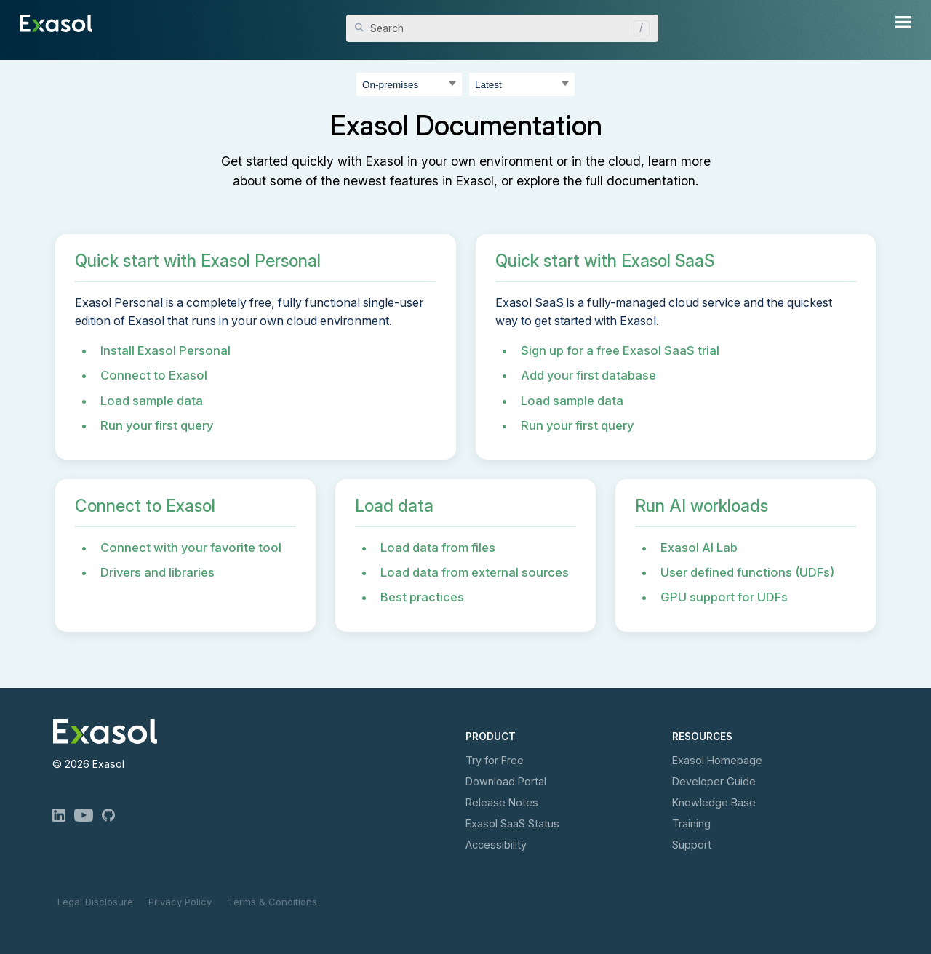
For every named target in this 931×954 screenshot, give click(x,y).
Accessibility (496, 844)
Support (691, 844)
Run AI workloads (701, 506)
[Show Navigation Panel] (903, 21)
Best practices (422, 597)
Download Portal (506, 781)
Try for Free (495, 760)
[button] (638, 28)
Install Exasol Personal (165, 350)
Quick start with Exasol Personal (198, 261)
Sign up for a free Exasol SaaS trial (620, 350)
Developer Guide (714, 781)
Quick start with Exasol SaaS (604, 261)
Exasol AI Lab (699, 547)
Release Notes (502, 802)
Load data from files (437, 547)
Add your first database (588, 375)
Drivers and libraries (157, 572)
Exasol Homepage (717, 760)
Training (691, 823)
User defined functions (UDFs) (747, 572)
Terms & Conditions (272, 901)
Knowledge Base (714, 802)
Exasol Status (512, 823)
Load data (394, 506)
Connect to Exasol (153, 375)
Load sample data (151, 400)
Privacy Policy (180, 901)
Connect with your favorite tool (190, 547)
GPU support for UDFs (724, 597)
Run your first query (156, 425)
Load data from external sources (474, 572)
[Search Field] (502, 28)
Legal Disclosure (95, 901)
